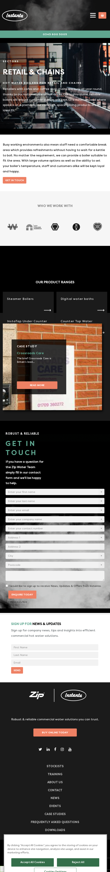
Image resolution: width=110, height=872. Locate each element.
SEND (17, 670)
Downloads (55, 830)
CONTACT (55, 790)
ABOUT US (55, 782)
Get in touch (14, 180)
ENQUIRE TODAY (22, 594)
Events (55, 806)
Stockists (55, 766)
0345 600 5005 (55, 34)
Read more (37, 385)
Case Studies (55, 814)
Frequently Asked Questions (55, 822)
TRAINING (55, 774)
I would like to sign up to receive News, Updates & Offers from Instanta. (55, 585)
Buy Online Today (55, 732)
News (55, 798)
